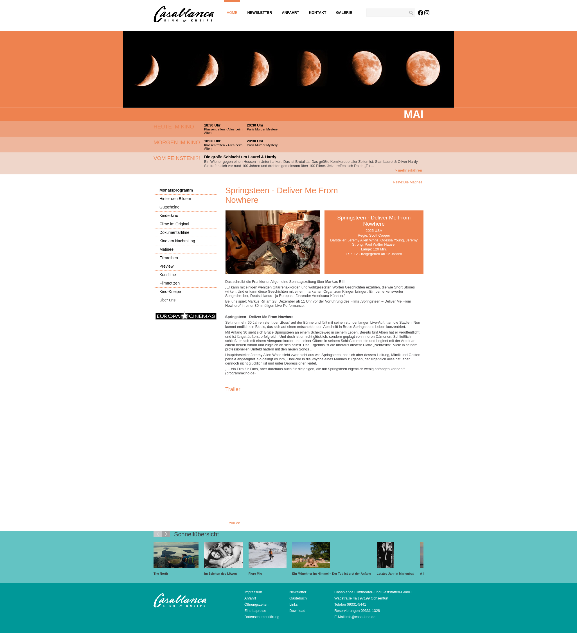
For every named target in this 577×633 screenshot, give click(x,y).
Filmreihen (168, 258)
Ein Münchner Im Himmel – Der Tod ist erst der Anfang (331, 573)
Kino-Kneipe (170, 291)
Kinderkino (168, 215)
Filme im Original (174, 224)
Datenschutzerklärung (261, 617)
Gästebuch (298, 598)
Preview (166, 266)
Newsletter (259, 12)
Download (297, 610)
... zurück (232, 523)
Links (293, 604)
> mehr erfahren (408, 170)
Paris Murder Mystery (262, 129)
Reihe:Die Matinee (408, 182)
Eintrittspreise (255, 610)
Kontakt (317, 12)
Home (232, 12)
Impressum (253, 592)
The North (161, 573)
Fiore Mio (255, 573)
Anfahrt (290, 12)
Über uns (167, 300)
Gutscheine (169, 207)
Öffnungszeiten (256, 604)
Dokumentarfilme (174, 232)
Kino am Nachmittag (177, 241)
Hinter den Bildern (175, 198)
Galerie (344, 12)
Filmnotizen (169, 283)
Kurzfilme (167, 274)
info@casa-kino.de (360, 617)
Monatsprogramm (176, 190)
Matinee (166, 249)
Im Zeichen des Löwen (220, 573)
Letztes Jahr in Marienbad (395, 573)
